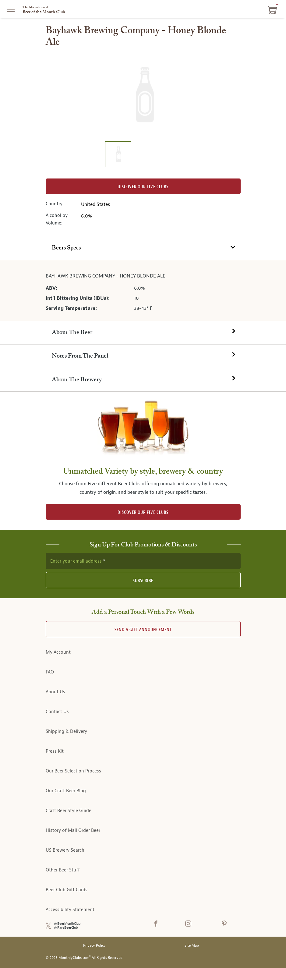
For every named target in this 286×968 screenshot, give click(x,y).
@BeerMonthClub (67, 924)
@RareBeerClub (66, 928)
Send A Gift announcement (143, 629)
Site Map (192, 945)
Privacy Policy (94, 945)
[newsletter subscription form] (143, 561)
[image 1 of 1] (118, 155)
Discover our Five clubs (143, 187)
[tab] (143, 248)
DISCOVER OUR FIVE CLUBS (143, 512)
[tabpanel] (143, 290)
